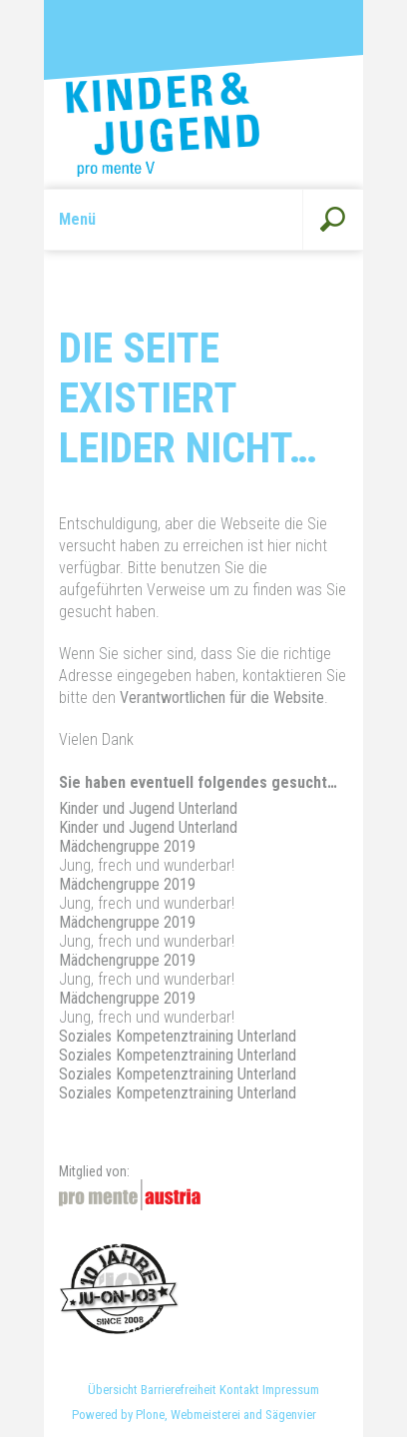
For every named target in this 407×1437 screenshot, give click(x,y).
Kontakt (239, 1389)
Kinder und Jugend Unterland (148, 808)
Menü (77, 219)
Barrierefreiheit (178, 1389)
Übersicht (113, 1389)
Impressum (290, 1389)
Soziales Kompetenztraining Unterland (177, 1036)
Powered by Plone (118, 1414)
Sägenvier (290, 1414)
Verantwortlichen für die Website (222, 697)
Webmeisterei (205, 1414)
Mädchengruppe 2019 (127, 846)
